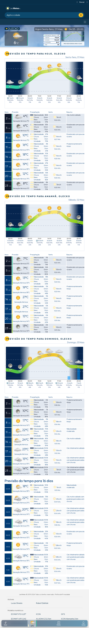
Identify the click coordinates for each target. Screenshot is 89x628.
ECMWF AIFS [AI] (18, 619)
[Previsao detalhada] (32, 623)
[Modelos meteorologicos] (59, 623)
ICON (38, 614)
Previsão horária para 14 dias (73, 43)
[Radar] (5, 623)
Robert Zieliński (42, 603)
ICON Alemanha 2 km (69, 619)
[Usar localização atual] (81, 15)
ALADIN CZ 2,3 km (43, 619)
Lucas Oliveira (16, 603)
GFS (63, 614)
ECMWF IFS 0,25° (18, 614)
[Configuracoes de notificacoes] (83, 623)
